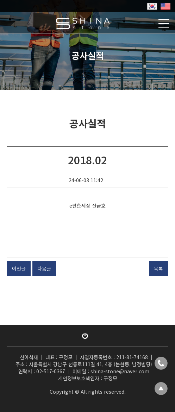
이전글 (19, 268)
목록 (158, 268)
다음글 (44, 268)
